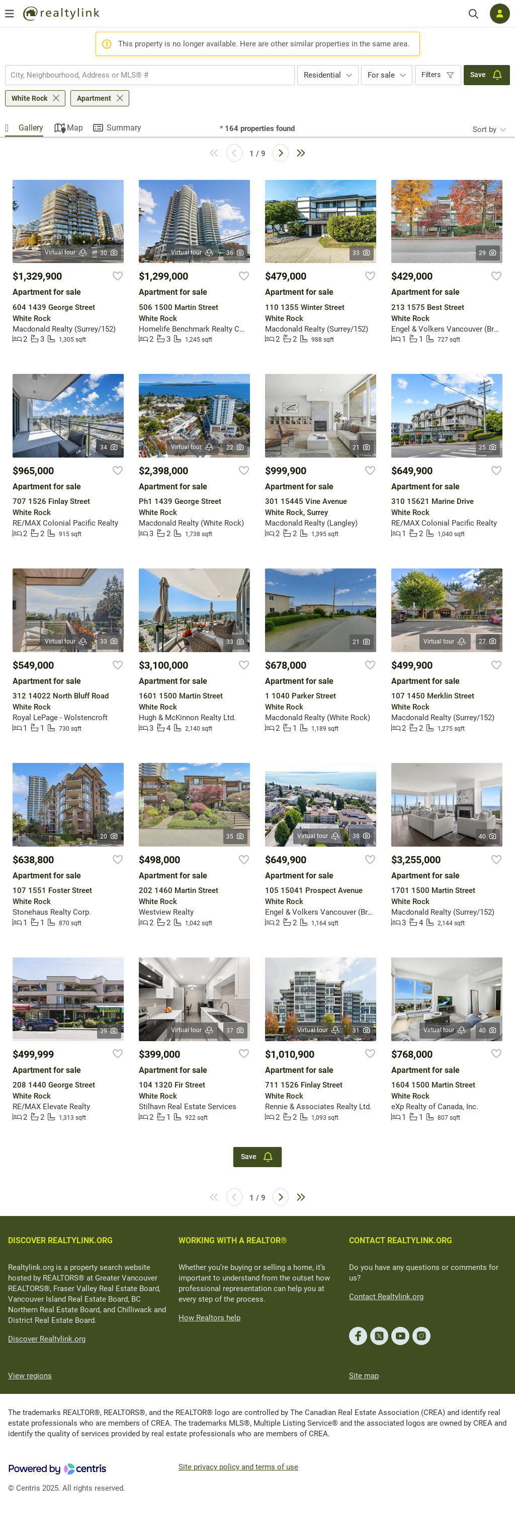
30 (109, 253)
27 (488, 641)
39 (109, 1031)
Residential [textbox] (322, 75)
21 (362, 447)
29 (488, 253)
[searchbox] (144, 75)
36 (235, 253)
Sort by (484, 129)
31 (362, 1030)
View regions (30, 1375)
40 (488, 836)
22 (235, 447)
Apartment (94, 98)
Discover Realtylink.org (46, 1339)
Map (75, 128)
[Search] (473, 14)
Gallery (31, 128)
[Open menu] (9, 14)
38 (362, 836)
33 (362, 253)
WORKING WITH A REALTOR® (233, 1240)
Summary (124, 128)
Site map (364, 1375)
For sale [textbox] (381, 75)
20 (109, 836)
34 (109, 447)
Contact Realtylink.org (386, 1296)
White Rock (29, 98)
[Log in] (500, 14)
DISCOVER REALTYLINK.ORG (60, 1240)
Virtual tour (66, 253)
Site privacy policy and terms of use (238, 1467)
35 (235, 836)
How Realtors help (209, 1317)
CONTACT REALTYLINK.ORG (400, 1240)
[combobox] (150, 75)
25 (488, 447)
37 (235, 1030)
